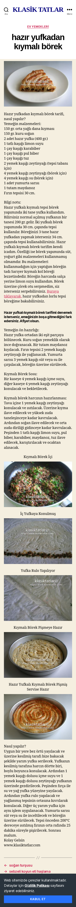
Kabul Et (38, 899)
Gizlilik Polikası (36, 885)
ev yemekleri (38, 26)
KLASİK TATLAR (38, 9)
